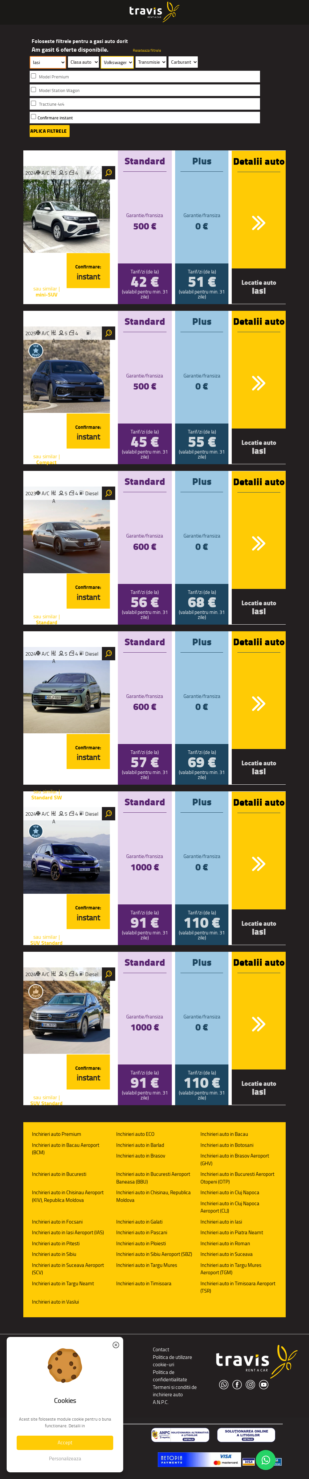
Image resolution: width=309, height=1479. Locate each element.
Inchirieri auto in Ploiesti (141, 1243)
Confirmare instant (55, 118)
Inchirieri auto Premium (56, 1134)
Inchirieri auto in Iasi (221, 1222)
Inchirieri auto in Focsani (57, 1222)
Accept (65, 1442)
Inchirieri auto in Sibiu (54, 1254)
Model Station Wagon (59, 90)
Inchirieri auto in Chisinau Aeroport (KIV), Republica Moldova (68, 1196)
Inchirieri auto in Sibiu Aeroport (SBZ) (154, 1254)
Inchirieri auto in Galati (139, 1222)
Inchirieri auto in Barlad (140, 1145)
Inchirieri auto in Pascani (141, 1232)
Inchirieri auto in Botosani (226, 1145)
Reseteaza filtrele (147, 50)
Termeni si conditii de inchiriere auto (175, 1391)
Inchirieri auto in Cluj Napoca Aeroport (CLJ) (229, 1207)
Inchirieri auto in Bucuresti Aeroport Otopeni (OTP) (237, 1178)
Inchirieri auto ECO (135, 1134)
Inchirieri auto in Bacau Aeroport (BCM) (65, 1149)
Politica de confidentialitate (170, 1376)
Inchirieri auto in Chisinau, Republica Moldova (153, 1196)
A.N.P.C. (160, 1402)
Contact (161, 1349)
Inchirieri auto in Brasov (140, 1156)
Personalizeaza (65, 1458)
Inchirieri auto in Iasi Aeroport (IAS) (68, 1232)
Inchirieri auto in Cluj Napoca (229, 1192)
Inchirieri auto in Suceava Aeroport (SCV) (68, 1269)
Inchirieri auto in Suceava (226, 1254)
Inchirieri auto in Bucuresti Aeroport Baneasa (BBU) (153, 1178)
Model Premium (54, 76)
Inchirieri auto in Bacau (224, 1134)
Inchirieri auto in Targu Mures (146, 1265)
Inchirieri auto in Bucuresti (59, 1174)
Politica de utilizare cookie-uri (172, 1361)
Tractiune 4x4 (51, 104)
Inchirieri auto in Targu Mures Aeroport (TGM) (230, 1269)
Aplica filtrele (48, 131)
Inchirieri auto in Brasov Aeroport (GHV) (234, 1160)
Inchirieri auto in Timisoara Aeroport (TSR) (237, 1287)
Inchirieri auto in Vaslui (55, 1302)
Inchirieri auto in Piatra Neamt (231, 1232)
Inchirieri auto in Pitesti (56, 1243)
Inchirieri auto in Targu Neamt (63, 1283)
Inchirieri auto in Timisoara (143, 1283)
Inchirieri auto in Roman (225, 1243)
